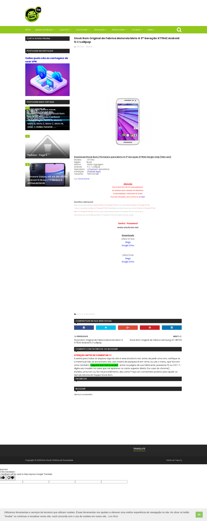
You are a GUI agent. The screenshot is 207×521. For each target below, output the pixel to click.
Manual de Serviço (44, 30)
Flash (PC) (64, 30)
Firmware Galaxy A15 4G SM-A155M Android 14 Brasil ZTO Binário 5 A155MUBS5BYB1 (47, 180)
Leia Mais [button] (113, 516)
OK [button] (199, 514)
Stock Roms (82, 30)
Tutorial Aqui (94, 171)
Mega (128, 242)
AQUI (143, 197)
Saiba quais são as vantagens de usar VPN (46, 59)
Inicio (28, 29)
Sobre (150, 30)
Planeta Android (83, 179)
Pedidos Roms (118, 30)
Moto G (80, 314)
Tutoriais (135, 30)
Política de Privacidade (63, 460)
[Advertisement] (128, 71)
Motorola (90, 314)
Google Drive (128, 245)
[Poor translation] (11, 477)
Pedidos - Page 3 (37, 155)
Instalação (99, 30)
